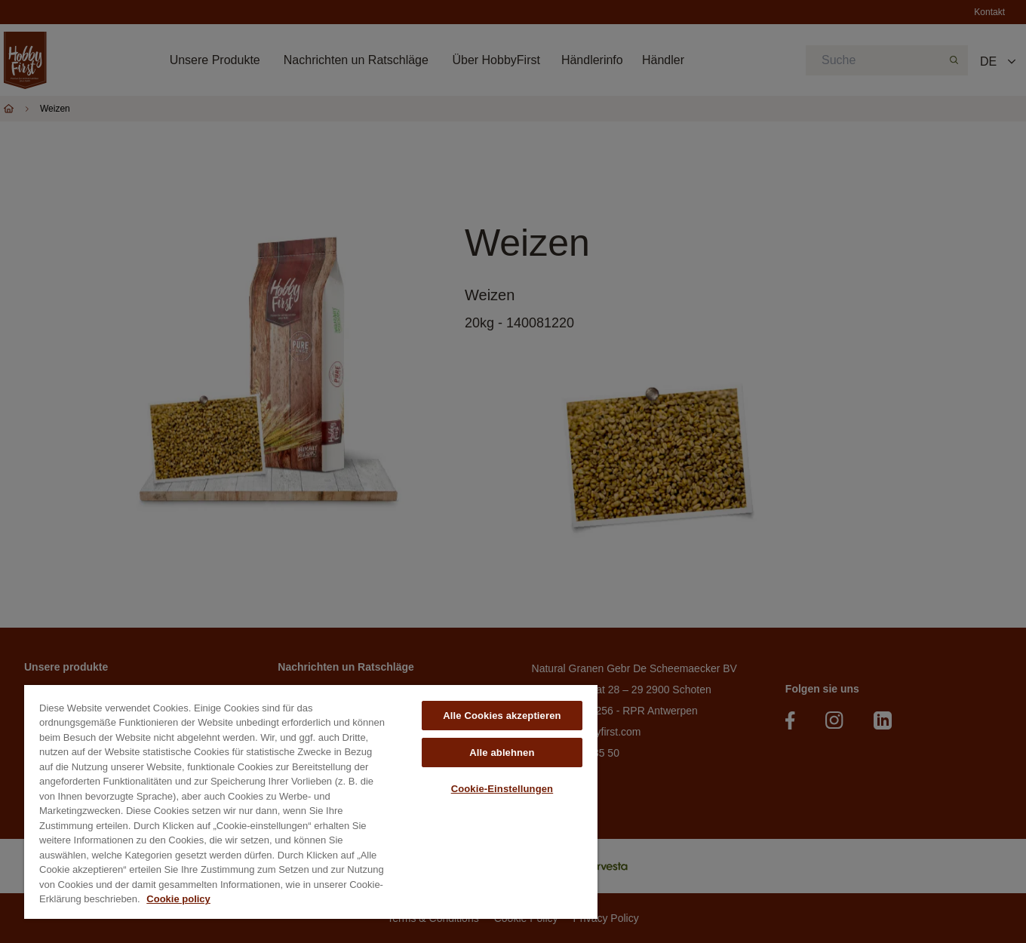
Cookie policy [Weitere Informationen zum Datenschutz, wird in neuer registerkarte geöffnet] (178, 899)
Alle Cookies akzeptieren (502, 715)
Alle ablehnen (501, 752)
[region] (310, 802)
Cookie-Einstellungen (502, 788)
